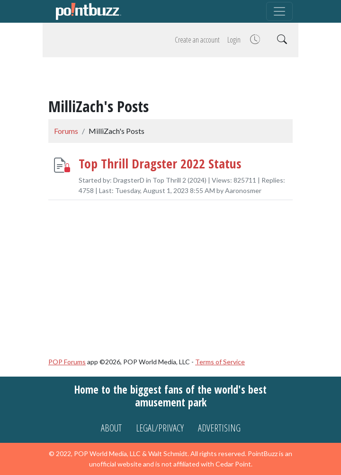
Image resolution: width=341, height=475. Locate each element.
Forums (66, 130)
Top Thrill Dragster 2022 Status (160, 163)
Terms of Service (220, 362)
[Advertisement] (170, 79)
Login (234, 40)
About (111, 428)
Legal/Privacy (160, 428)
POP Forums (67, 362)
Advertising (219, 428)
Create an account (197, 40)
